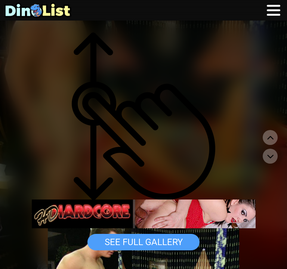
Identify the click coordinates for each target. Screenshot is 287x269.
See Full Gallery (144, 242)
